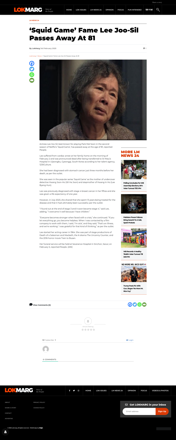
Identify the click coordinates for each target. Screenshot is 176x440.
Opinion (110, 10)
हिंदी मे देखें (149, 10)
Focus (121, 10)
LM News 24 (96, 10)
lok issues (101, 391)
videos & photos (160, 391)
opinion (132, 391)
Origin (41, 428)
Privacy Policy (39, 402)
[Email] (31, 80)
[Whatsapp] (31, 74)
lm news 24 (117, 391)
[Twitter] (31, 69)
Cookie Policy (38, 408)
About (7, 402)
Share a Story (10, 408)
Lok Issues (81, 10)
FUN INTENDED (135, 10)
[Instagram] (78, 391)
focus (144, 391)
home (88, 391)
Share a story (157, 2)
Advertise (9, 418)
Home (69, 10)
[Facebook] (31, 63)
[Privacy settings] (5, 432)
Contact (8, 413)
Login (129, 340)
